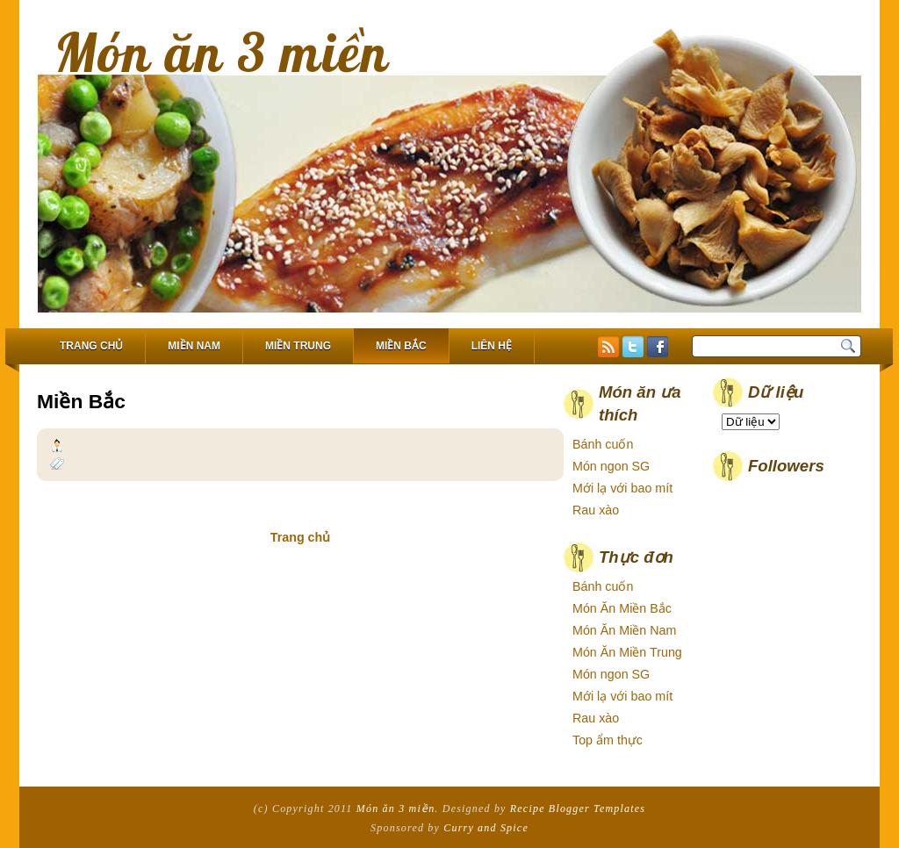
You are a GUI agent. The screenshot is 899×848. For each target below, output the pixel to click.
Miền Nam (194, 346)
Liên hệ (491, 346)
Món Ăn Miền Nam (624, 630)
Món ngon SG (611, 466)
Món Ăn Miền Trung (627, 652)
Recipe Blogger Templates (577, 808)
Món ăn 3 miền (222, 52)
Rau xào (595, 510)
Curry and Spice (486, 828)
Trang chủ (91, 346)
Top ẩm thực (607, 740)
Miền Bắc (401, 346)
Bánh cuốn (602, 444)
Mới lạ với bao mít (622, 488)
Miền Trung (298, 346)
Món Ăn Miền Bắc (622, 608)
